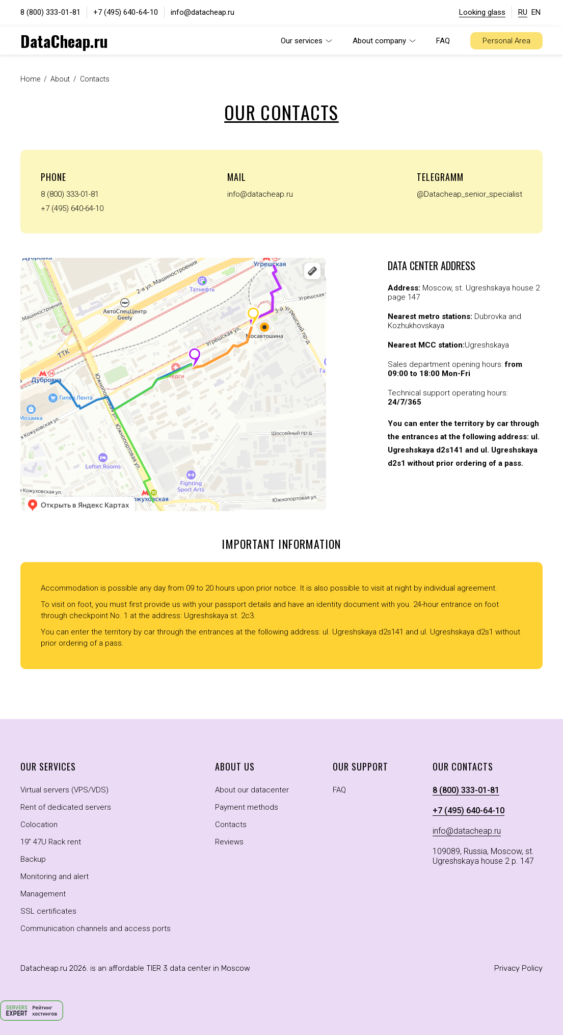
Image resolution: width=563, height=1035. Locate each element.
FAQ (443, 40)
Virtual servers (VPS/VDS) (64, 789)
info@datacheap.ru (202, 12)
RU (522, 12)
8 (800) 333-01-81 (50, 12)
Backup (33, 859)
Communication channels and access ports (95, 928)
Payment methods (246, 807)
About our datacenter (252, 789)
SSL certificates (48, 911)
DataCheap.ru (64, 40)
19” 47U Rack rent (50, 841)
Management (43, 893)
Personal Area (506, 40)
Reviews (229, 841)
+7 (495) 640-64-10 (125, 12)
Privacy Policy (518, 968)
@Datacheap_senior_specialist (469, 194)
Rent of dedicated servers (65, 807)
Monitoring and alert (54, 876)
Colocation (39, 824)
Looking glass (482, 12)
